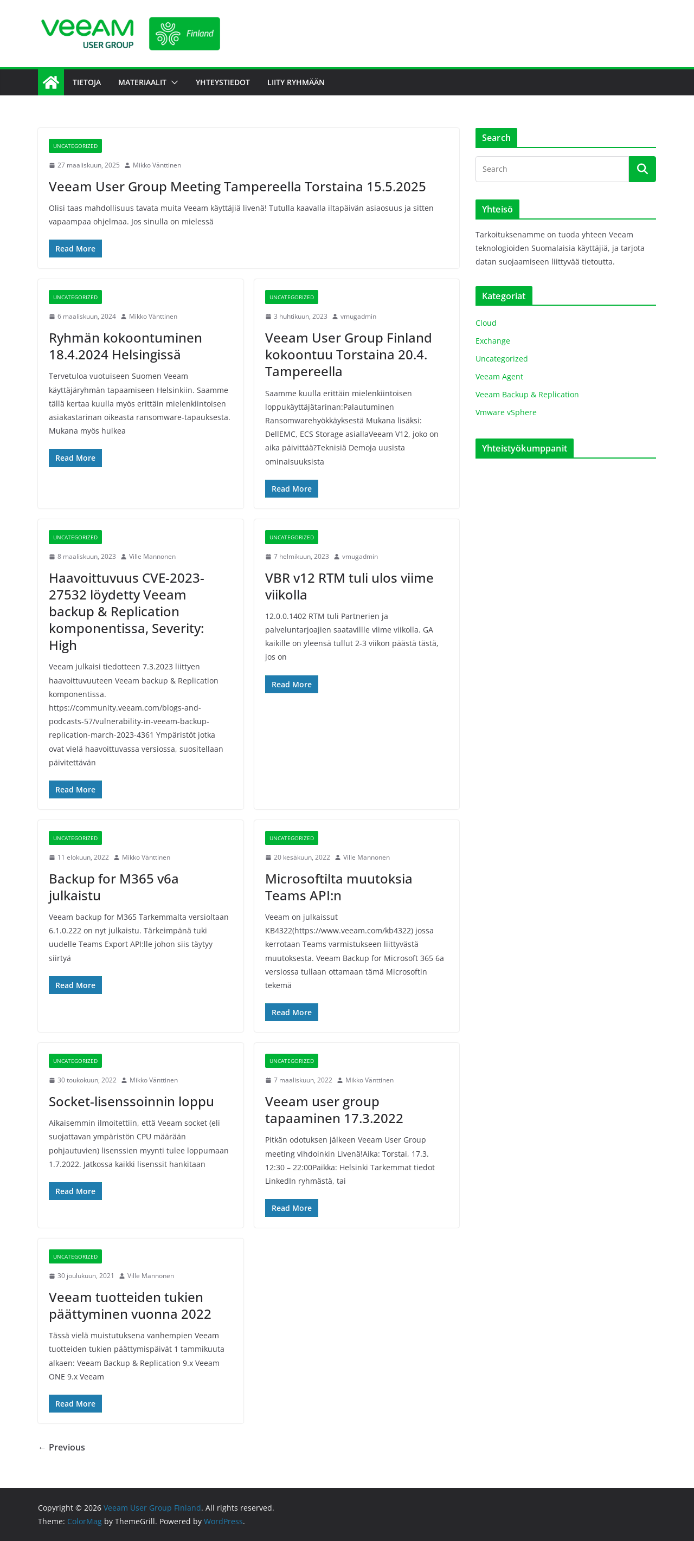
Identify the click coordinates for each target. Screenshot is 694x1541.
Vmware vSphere (506, 412)
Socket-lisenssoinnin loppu (131, 1101)
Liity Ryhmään (296, 82)
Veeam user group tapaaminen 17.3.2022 (334, 1109)
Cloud (486, 323)
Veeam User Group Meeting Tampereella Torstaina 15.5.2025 (237, 186)
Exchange (492, 341)
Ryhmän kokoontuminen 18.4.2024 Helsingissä (125, 345)
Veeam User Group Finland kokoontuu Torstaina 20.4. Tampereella (348, 354)
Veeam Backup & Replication (527, 394)
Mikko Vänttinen (157, 165)
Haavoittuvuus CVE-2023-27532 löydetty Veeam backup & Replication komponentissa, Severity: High (126, 611)
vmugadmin (358, 316)
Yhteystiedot (223, 82)
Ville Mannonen (152, 556)
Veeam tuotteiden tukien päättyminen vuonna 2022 (130, 1305)
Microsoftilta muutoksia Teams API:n (339, 886)
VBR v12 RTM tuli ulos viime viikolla (349, 586)
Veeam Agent (499, 376)
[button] (172, 82)
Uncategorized (75, 146)
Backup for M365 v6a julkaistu (114, 886)
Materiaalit (142, 82)
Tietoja (87, 82)
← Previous (61, 1447)
